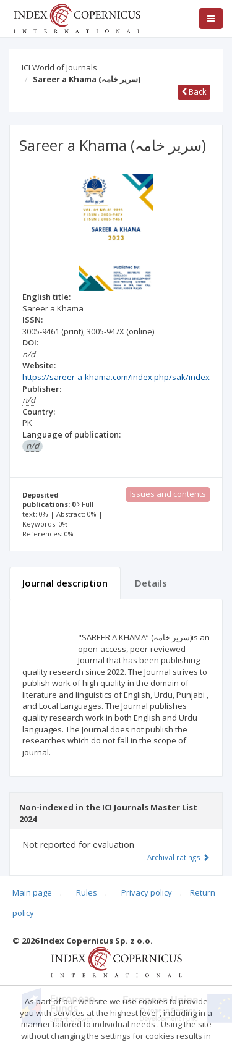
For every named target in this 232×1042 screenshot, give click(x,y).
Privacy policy (146, 892)
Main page (32, 892)
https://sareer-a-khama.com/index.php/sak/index (116, 377)
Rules (86, 892)
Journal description (65, 583)
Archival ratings (178, 857)
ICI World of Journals (59, 67)
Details (151, 583)
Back (194, 91)
